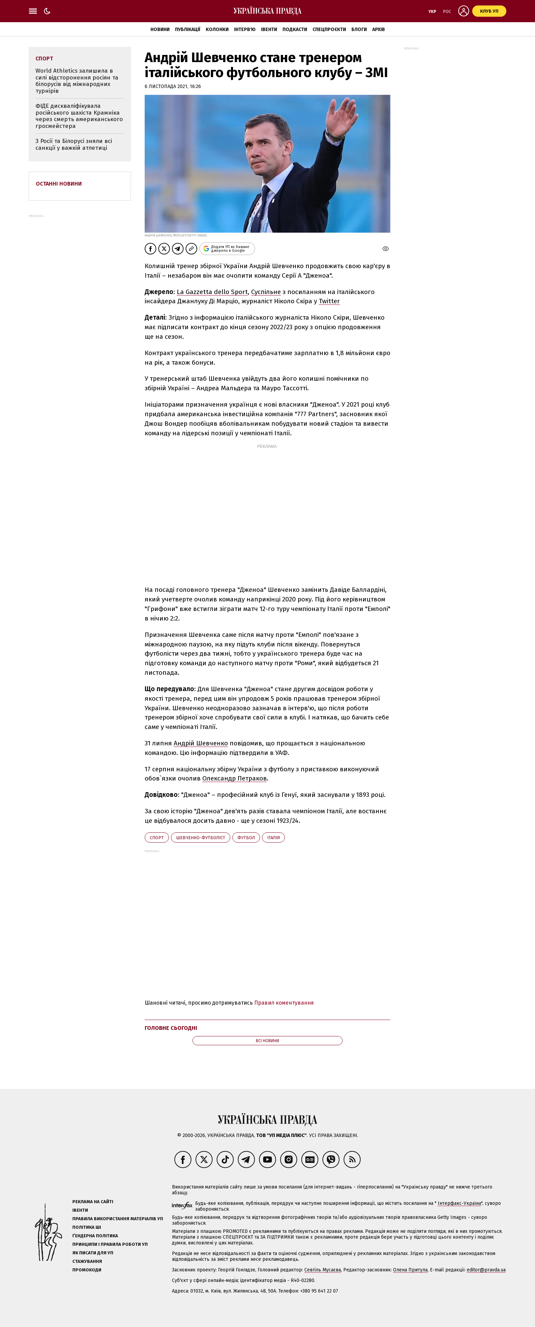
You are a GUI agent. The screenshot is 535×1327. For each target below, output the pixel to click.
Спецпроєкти (329, 29)
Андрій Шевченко (201, 743)
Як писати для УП (92, 1252)
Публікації (187, 29)
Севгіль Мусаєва (322, 1270)
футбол (246, 837)
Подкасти (295, 29)
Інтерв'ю (245, 29)
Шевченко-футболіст (200, 837)
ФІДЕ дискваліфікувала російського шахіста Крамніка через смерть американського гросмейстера (79, 116)
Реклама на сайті (92, 1201)
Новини (160, 29)
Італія (273, 837)
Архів (378, 29)
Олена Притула (410, 1270)
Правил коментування (284, 1003)
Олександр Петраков (234, 778)
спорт (157, 837)
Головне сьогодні (171, 1028)
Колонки (217, 29)
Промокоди (86, 1269)
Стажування (87, 1261)
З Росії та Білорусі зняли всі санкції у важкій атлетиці (73, 144)
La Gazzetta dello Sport (212, 292)
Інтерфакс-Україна (459, 1203)
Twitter (329, 301)
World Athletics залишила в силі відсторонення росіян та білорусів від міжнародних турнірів (76, 80)
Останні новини (59, 183)
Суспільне (266, 292)
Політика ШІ (86, 1227)
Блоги (359, 29)
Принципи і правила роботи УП (110, 1244)
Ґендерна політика (95, 1235)
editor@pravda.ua (486, 1270)
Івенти (269, 29)
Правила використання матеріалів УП (117, 1218)
